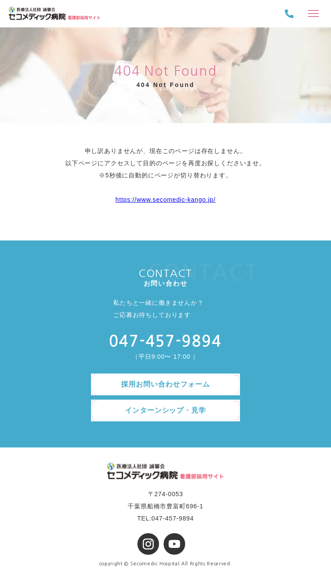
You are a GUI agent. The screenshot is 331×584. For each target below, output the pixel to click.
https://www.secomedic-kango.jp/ (165, 199)
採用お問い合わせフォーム (165, 384)
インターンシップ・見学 (165, 410)
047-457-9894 (165, 341)
